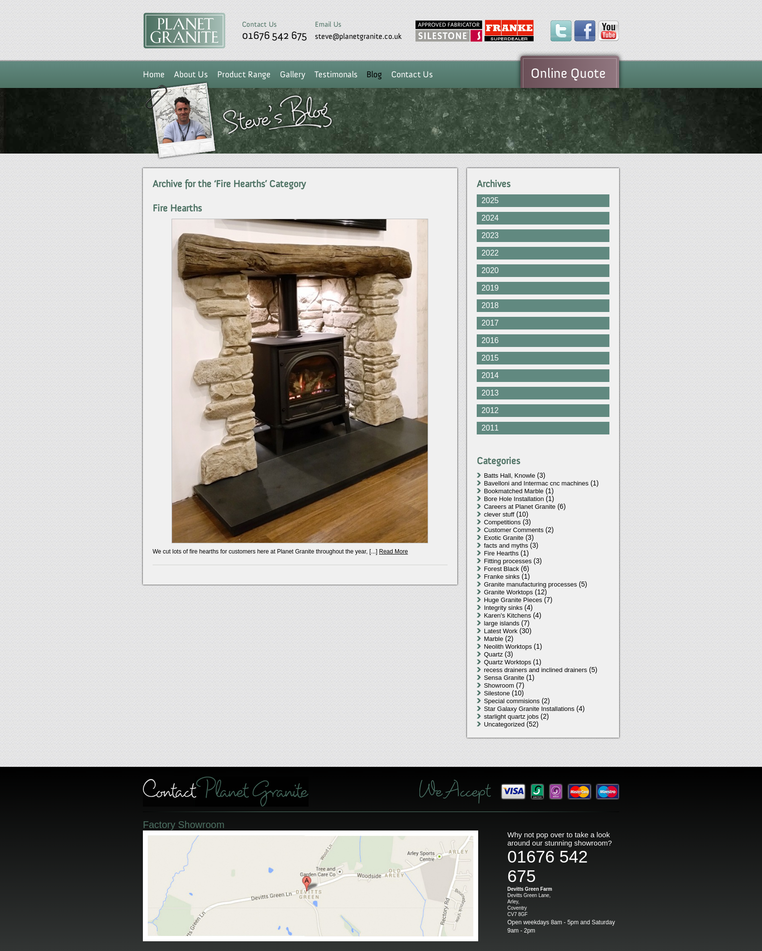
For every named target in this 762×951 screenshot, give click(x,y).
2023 (490, 235)
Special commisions (512, 701)
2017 (490, 323)
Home (154, 74)
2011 (490, 428)
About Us (191, 74)
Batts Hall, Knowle (510, 475)
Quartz (493, 654)
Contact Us (412, 74)
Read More (393, 551)
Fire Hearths (177, 208)
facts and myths (506, 545)
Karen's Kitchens (507, 615)
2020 (490, 270)
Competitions (502, 522)
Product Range (244, 74)
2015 (490, 358)
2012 (490, 410)
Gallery (292, 74)
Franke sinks (502, 576)
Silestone (497, 693)
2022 (490, 253)
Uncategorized (504, 724)
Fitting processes (508, 561)
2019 (490, 288)
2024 (490, 218)
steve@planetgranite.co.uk (358, 36)
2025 (490, 200)
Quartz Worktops (507, 662)
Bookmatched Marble (514, 491)
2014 (490, 375)
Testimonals (336, 74)
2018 (490, 305)
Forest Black (501, 568)
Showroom (499, 685)
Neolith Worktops (508, 646)
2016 (490, 340)
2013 (490, 393)
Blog (374, 74)
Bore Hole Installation (514, 498)
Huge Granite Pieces (513, 600)
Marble (493, 638)
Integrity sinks (503, 607)
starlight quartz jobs (511, 716)
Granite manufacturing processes (530, 584)
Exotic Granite (504, 537)
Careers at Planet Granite (519, 506)
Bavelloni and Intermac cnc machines (536, 483)
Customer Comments (514, 530)
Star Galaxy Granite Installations (529, 708)
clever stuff (499, 514)
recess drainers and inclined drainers (535, 670)
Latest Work (501, 631)
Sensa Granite (504, 677)
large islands (502, 623)
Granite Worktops (508, 592)
